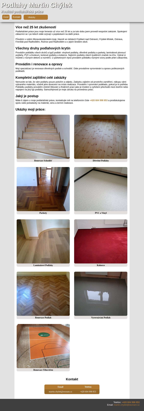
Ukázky (31, 17)
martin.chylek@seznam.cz (127, 405)
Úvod (5, 17)
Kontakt (16, 17)
